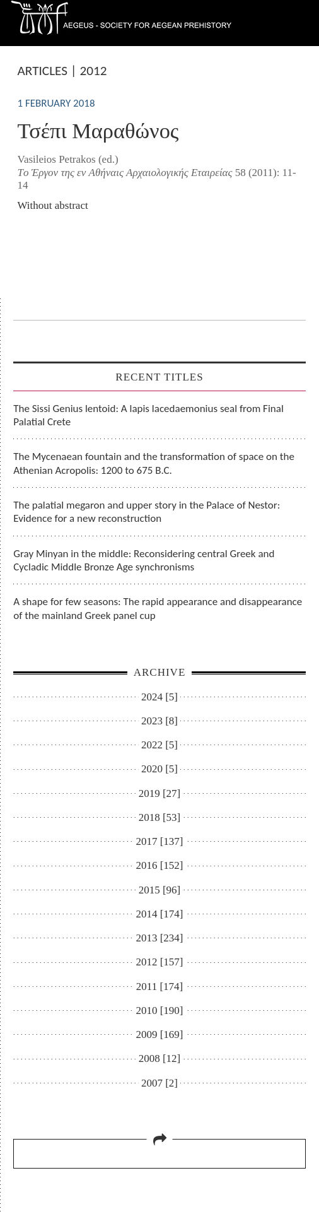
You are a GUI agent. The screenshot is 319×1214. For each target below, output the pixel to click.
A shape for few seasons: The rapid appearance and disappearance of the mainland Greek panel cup (157, 608)
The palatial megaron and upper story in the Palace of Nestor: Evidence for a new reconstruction (146, 511)
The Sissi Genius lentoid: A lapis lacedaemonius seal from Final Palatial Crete (148, 415)
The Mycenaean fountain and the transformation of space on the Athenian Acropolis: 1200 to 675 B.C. (153, 463)
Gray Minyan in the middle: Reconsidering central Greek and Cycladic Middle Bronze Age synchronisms (143, 560)
